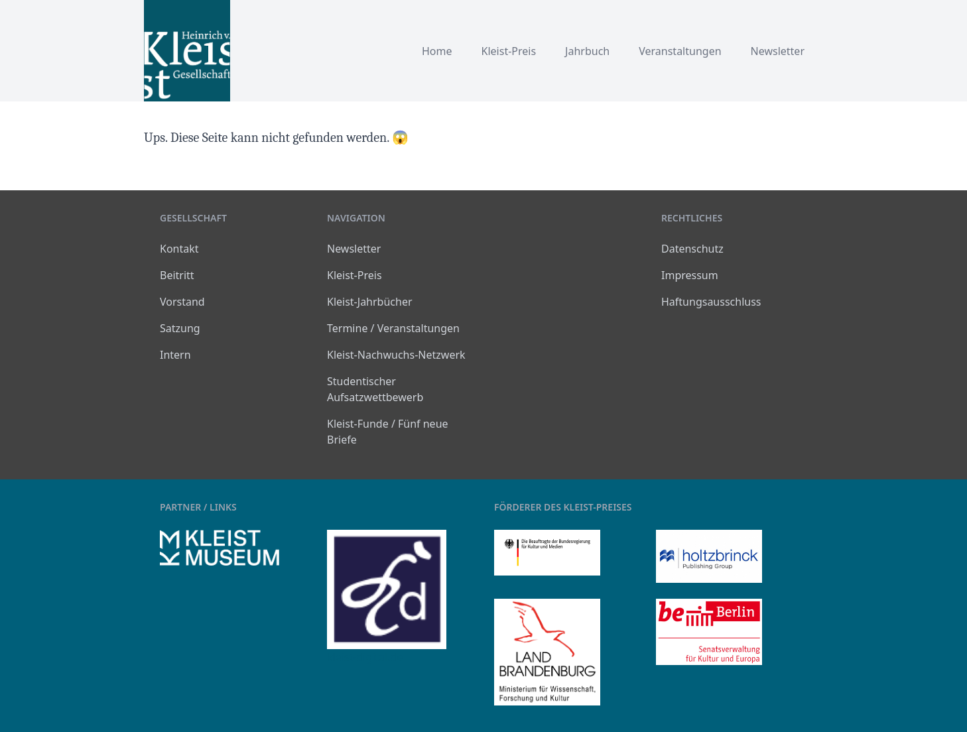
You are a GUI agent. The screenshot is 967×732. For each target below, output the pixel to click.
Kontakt (179, 248)
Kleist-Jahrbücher (370, 301)
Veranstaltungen (680, 51)
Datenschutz (692, 248)
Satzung (180, 328)
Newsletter (778, 51)
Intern (175, 354)
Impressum (689, 275)
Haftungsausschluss (711, 301)
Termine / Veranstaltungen (393, 328)
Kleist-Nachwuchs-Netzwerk (396, 354)
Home (437, 51)
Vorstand (182, 301)
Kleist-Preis (509, 51)
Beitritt (177, 275)
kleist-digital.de (365, 657)
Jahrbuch (587, 51)
